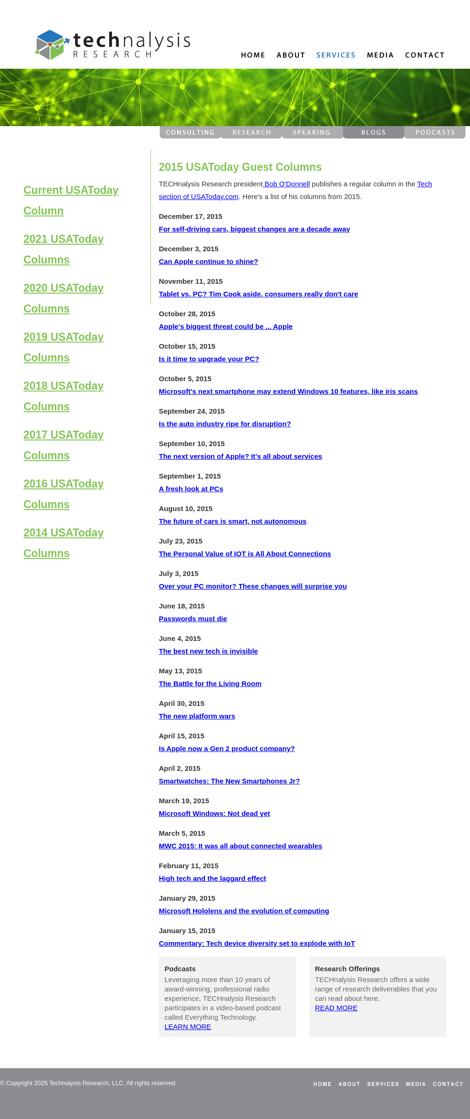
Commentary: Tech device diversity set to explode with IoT (257, 943)
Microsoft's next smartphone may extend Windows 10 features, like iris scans (288, 391)
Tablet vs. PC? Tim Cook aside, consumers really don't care (258, 294)
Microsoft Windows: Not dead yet (214, 813)
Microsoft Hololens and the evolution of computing (244, 911)
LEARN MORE (187, 1027)
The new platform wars (197, 716)
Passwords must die (193, 619)
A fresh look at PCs (191, 489)
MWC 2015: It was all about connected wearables (240, 846)
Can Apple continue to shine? (208, 261)
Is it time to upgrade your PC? (209, 359)
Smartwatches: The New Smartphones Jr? (229, 781)
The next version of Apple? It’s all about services (240, 456)
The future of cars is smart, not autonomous (232, 521)
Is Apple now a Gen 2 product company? (227, 748)
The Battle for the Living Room (210, 683)
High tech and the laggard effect (212, 878)
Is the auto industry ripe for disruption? (225, 424)
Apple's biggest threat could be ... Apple (226, 326)
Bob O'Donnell (286, 184)
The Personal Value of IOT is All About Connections (245, 554)
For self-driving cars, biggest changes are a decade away (254, 229)
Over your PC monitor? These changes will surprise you (253, 586)
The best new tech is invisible (208, 651)
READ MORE (336, 1008)
